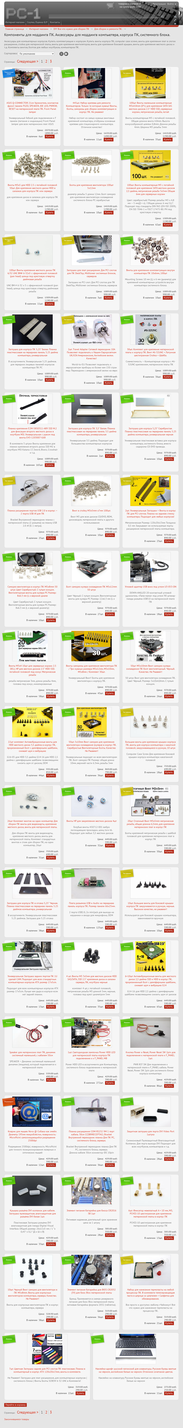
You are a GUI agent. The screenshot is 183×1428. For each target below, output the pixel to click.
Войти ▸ (171, 3)
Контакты (55, 22)
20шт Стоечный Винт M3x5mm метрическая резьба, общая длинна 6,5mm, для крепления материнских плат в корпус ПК (150, 824)
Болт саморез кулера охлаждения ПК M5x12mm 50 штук (91, 588)
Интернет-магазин (15, 22)
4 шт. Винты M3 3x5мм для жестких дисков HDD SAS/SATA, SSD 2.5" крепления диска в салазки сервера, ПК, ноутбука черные (91, 979)
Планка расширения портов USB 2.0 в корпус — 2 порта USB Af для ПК (32, 512)
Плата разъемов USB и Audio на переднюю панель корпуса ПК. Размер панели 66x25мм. (91, 905)
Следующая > (27, 61)
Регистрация (159, 3)
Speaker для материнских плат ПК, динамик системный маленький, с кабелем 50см (32, 1054)
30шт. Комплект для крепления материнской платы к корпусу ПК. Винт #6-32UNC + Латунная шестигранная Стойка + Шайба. (150, 352)
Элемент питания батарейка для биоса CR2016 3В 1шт (91, 1212)
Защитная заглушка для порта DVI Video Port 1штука (150, 1133)
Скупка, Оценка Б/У (37, 22)
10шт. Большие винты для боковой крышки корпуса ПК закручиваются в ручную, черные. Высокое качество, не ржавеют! (150, 906)
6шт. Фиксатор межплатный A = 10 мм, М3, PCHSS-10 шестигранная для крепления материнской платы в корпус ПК (150, 1213)
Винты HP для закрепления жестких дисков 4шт (91, 820)
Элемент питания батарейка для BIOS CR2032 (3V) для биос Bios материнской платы (91, 1291)
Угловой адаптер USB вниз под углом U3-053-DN (150, 586)
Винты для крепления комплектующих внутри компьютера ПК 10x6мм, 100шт (150, 272)
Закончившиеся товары (16, 1419)
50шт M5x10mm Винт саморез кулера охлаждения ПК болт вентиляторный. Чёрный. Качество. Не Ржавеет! (150, 668)
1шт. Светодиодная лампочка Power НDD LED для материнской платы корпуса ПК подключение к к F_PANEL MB (91, 1055)
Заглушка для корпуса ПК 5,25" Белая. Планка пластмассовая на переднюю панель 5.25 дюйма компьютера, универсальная (32, 352)
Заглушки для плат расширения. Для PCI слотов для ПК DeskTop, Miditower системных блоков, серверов (92, 273)
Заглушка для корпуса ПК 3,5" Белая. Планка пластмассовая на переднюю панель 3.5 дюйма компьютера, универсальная (91, 431)
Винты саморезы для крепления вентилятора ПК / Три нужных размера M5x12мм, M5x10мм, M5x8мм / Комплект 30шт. (91, 668)
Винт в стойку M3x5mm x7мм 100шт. (91, 510)
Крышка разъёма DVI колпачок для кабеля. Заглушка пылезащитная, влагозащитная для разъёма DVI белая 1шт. (32, 1213)
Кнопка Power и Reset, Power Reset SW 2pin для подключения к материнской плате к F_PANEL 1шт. (150, 1055)
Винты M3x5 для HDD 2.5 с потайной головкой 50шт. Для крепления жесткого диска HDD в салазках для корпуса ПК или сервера (32, 188)
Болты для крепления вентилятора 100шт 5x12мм (91, 186)
